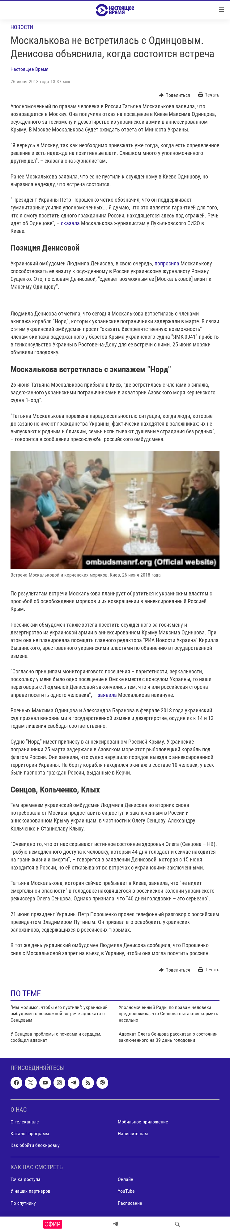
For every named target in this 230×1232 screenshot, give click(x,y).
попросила (168, 263)
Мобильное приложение (143, 1122)
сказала (71, 223)
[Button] (174, 95)
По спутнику (23, 1203)
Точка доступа (25, 1179)
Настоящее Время (30, 69)
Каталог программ (30, 1133)
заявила (108, 695)
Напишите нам (133, 1133)
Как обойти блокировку (35, 1145)
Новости (22, 27)
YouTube (126, 1191)
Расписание (130, 1203)
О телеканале (25, 1122)
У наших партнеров (30, 1191)
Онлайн (125, 1179)
